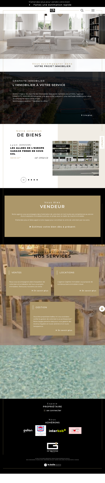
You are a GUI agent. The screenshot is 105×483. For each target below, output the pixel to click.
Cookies (76, 469)
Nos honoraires (30, 469)
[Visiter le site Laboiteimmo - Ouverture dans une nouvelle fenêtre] (52, 477)
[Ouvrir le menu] (93, 10)
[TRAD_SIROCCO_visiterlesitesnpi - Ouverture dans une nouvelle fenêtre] (40, 440)
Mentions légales (49, 469)
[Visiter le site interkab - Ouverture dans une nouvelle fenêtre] (57, 439)
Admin (56, 469)
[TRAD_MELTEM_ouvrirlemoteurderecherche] (82, 10)
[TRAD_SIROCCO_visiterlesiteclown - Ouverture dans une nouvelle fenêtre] (75, 439)
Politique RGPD (69, 469)
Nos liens (61, 469)
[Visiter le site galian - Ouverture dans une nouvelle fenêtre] (28, 440)
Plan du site (39, 469)
